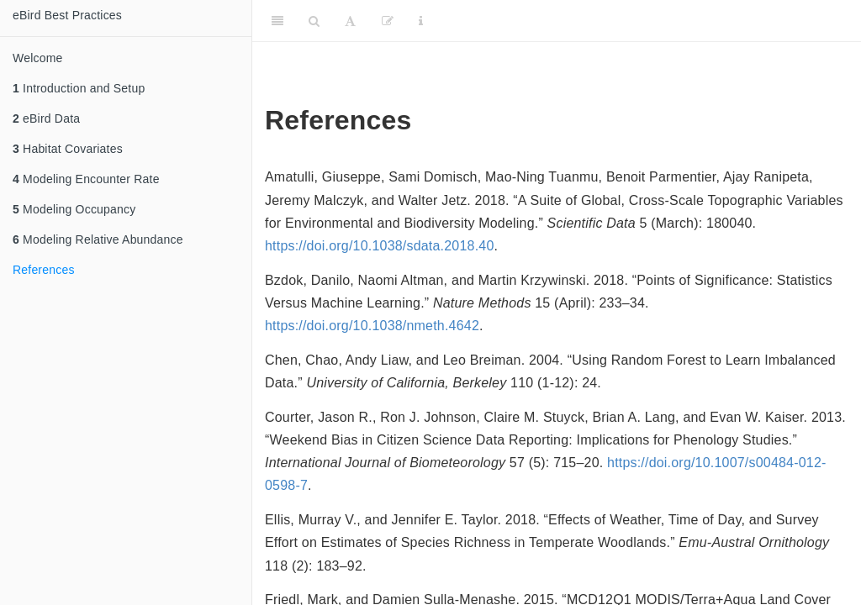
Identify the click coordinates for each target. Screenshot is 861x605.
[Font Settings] (350, 21)
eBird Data (46, 118)
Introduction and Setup (79, 88)
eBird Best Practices (67, 15)
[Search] (314, 21)
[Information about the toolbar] (421, 21)
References (44, 269)
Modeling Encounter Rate (86, 179)
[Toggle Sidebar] (277, 21)
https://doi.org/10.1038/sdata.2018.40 (379, 246)
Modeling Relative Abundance (98, 239)
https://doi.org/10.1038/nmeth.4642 (372, 325)
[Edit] (387, 21)
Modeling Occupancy (74, 209)
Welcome (38, 58)
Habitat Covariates (68, 148)
